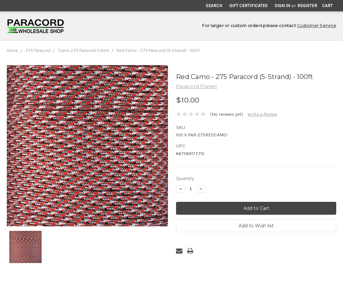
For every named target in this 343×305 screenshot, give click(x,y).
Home (12, 50)
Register (307, 5)
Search (214, 5)
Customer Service (316, 25)
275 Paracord (38, 50)
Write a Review (262, 114)
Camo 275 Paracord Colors (83, 50)
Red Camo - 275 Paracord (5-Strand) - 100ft (158, 50)
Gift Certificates (248, 5)
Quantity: (185, 178)
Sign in (282, 5)
